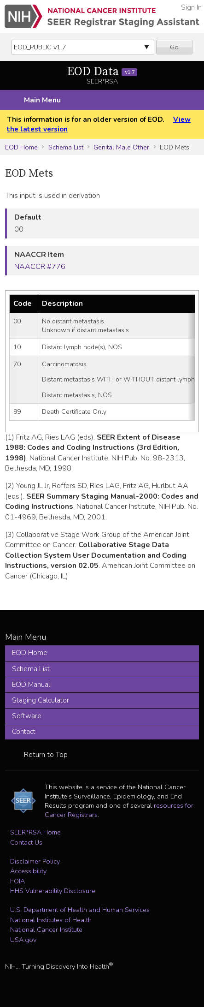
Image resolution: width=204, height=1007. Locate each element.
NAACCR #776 (39, 267)
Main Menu (42, 100)
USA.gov (23, 939)
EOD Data (102, 71)
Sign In (191, 7)
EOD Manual (31, 684)
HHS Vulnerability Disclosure (52, 890)
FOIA (17, 881)
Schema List (65, 147)
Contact (23, 731)
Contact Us (26, 842)
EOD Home (21, 147)
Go (174, 47)
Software (26, 716)
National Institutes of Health (51, 919)
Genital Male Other (121, 147)
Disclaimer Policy (35, 861)
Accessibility (28, 871)
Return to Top (46, 755)
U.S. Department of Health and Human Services (80, 909)
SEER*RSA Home (35, 832)
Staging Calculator (40, 700)
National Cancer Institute (46, 929)
